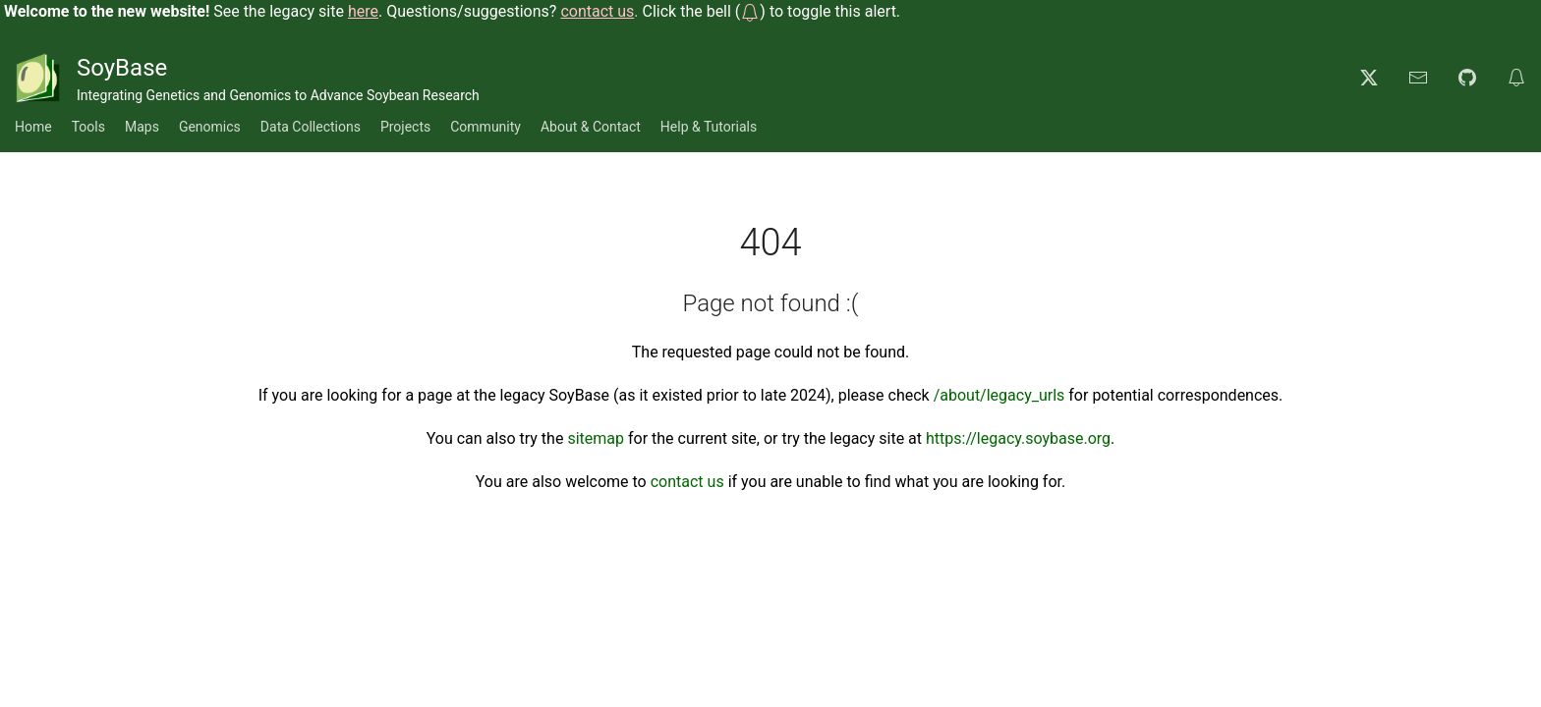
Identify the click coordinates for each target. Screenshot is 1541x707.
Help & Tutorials (708, 127)
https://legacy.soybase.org (1018, 438)
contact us (687, 481)
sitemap (595, 438)
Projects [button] (405, 127)
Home (33, 127)
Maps (142, 127)
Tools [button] (88, 127)
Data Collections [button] (310, 127)
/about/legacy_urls (999, 395)
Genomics (210, 127)
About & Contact (591, 127)
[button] (750, 11)
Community (485, 127)
